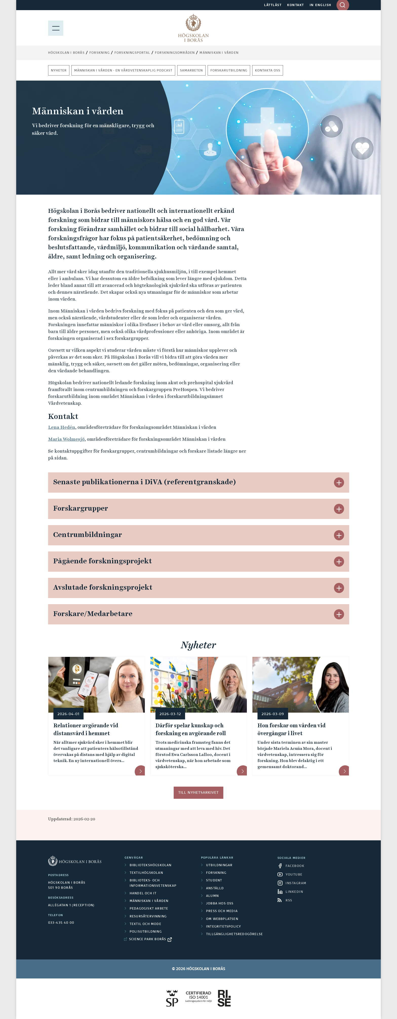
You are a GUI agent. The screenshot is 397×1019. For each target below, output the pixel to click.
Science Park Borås (147, 939)
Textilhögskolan (146, 873)
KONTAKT (295, 5)
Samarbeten (191, 70)
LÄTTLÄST (273, 5)
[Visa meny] (55, 27)
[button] (339, 482)
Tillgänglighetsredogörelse (234, 934)
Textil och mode (145, 924)
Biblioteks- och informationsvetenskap (153, 883)
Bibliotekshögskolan (151, 865)
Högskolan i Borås (66, 53)
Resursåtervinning (148, 916)
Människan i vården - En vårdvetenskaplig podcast (123, 70)
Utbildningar (219, 865)
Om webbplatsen (222, 919)
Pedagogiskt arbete (149, 909)
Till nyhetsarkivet (198, 793)
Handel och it (143, 893)
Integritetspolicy (223, 927)
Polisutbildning (146, 932)
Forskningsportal (132, 53)
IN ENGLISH (320, 5)
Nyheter (59, 70)
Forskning (99, 53)
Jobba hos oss (220, 903)
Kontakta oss (267, 70)
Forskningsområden (175, 53)
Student (214, 880)
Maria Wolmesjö (66, 439)
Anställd (215, 888)
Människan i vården (219, 53)
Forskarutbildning (228, 70)
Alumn (212, 896)
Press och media (222, 911)
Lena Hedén (61, 427)
